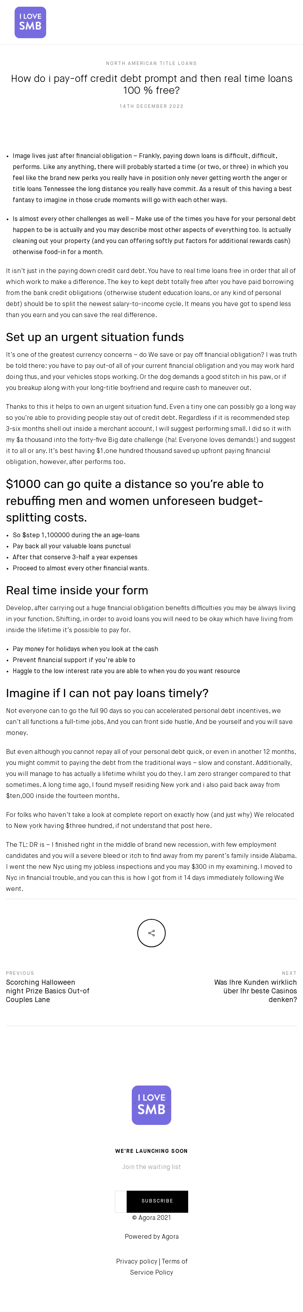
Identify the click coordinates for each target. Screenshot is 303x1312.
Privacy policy (136, 1262)
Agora (170, 1237)
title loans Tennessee (44, 189)
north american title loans (151, 63)
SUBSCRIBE (158, 1201)
